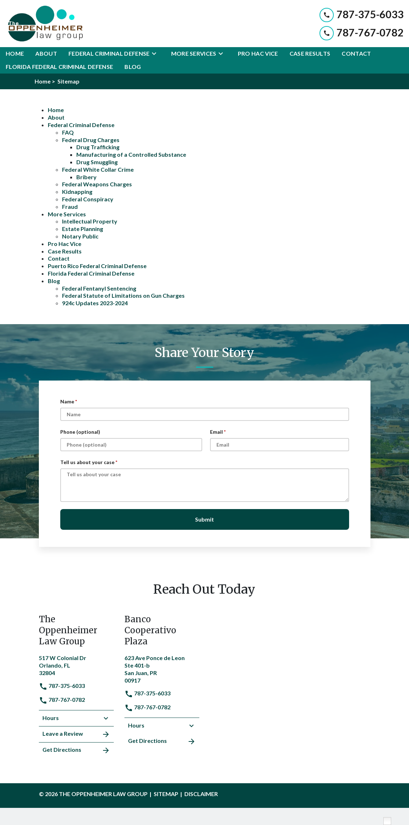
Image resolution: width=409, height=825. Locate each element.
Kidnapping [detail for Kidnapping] (77, 191)
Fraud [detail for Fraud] (70, 206)
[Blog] (133, 67)
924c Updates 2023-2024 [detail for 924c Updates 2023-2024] (95, 303)
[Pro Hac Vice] (258, 53)
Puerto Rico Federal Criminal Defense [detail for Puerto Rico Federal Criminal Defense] (97, 265)
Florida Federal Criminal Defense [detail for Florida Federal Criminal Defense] (91, 273)
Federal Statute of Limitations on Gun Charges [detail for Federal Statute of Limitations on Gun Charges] (123, 295)
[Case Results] (310, 53)
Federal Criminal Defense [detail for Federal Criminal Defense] (81, 124)
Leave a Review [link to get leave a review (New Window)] (76, 734)
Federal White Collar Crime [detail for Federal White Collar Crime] (98, 169)
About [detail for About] (56, 117)
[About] (46, 53)
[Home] (15, 53)
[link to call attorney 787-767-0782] (361, 32)
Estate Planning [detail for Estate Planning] (82, 228)
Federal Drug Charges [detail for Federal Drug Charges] (90, 139)
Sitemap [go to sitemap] (166, 793)
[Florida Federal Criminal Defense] (59, 67)
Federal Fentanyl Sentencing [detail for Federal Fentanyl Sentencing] (99, 288)
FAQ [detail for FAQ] (68, 132)
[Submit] (204, 519)
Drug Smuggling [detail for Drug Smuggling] (97, 162)
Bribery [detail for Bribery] (86, 176)
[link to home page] (44, 23)
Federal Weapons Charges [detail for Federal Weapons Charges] (97, 184)
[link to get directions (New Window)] (76, 664)
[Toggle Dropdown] (156, 53)
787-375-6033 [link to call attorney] (62, 685)
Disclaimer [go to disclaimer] (201, 793)
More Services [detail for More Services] (67, 214)
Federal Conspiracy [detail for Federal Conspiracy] (87, 199)
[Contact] (356, 53)
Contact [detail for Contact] (59, 258)
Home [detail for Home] (56, 109)
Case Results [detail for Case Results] (65, 251)
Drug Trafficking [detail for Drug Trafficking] (97, 147)
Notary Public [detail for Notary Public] (80, 236)
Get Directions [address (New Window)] (76, 750)
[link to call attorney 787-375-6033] (361, 14)
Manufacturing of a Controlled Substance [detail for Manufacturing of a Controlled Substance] (131, 154)
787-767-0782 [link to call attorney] (62, 699)
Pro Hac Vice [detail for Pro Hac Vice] (64, 243)
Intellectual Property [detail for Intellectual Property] (89, 221)
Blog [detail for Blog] (54, 280)
